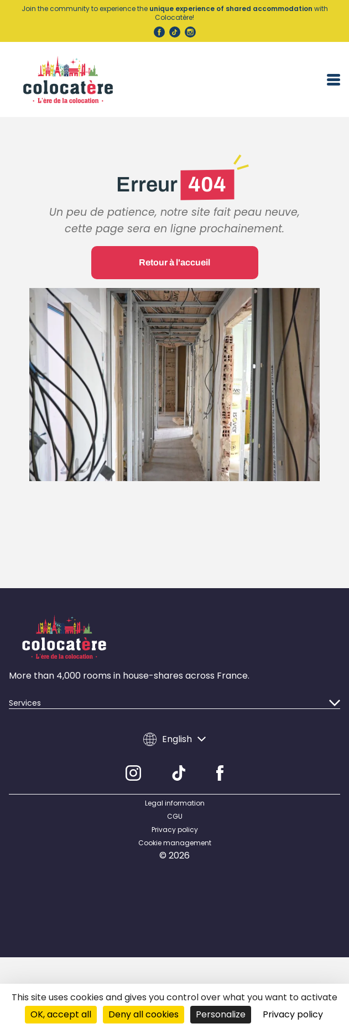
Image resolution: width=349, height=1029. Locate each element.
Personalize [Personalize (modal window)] (221, 1014)
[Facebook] (219, 764)
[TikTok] (179, 764)
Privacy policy (175, 821)
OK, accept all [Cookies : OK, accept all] (60, 1014)
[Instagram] (133, 764)
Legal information (175, 794)
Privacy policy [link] (293, 1014)
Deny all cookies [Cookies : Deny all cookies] (143, 1014)
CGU (175, 807)
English (174, 730)
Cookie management (174, 834)
